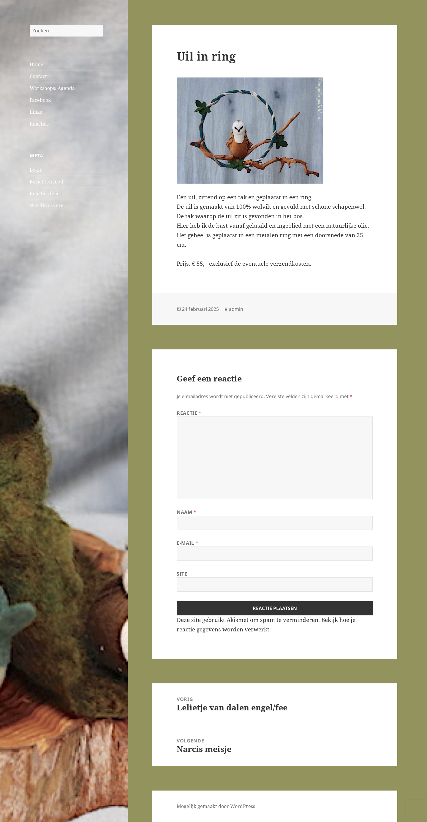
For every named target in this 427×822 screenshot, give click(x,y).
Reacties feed (45, 193)
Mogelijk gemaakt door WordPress (216, 806)
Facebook (40, 100)
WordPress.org (47, 205)
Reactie (189, 413)
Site (182, 574)
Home (36, 64)
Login (36, 170)
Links (36, 112)
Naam (187, 512)
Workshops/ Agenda (52, 88)
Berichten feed (46, 181)
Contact (38, 76)
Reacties (39, 124)
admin (236, 309)
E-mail (187, 543)
